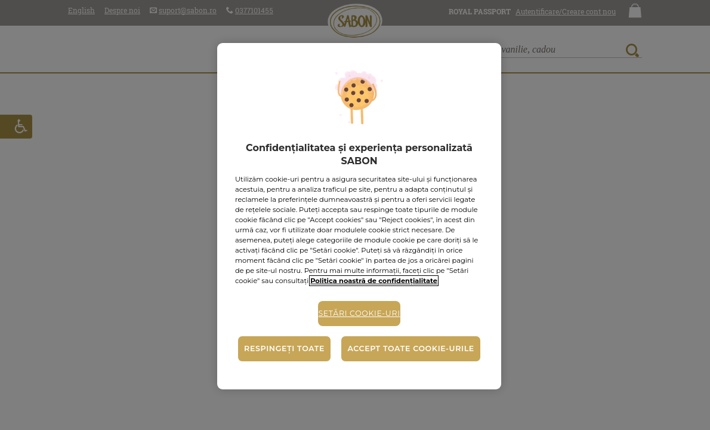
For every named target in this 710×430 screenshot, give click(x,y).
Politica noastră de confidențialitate (373, 281)
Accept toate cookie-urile (410, 348)
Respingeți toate (284, 348)
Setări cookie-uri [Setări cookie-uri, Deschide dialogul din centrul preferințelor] (359, 313)
